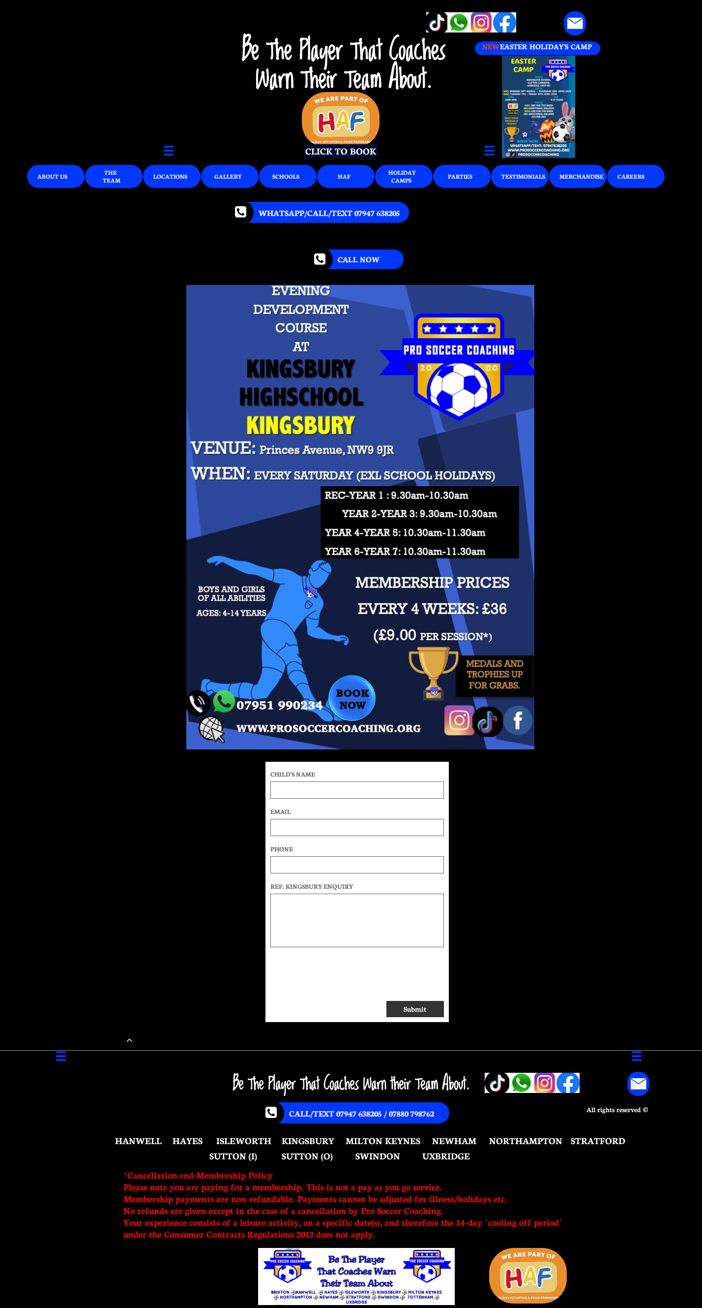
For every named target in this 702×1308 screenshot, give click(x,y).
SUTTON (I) (233, 1155)
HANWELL (138, 1140)
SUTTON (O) (307, 1155)
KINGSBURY (308, 1140)
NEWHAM (454, 1140)
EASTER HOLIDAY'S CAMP (545, 46)
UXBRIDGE (446, 1155)
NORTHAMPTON (525, 1140)
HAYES (188, 1140)
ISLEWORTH (243, 1140)
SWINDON (377, 1155)
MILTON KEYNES (383, 1140)
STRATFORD (598, 1140)
